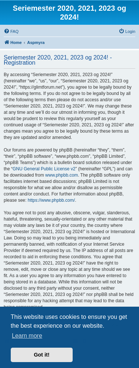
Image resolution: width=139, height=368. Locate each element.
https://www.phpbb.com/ (51, 200)
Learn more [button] (27, 336)
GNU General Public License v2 (44, 168)
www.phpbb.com (61, 175)
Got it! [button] (41, 355)
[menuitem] (11, 31)
